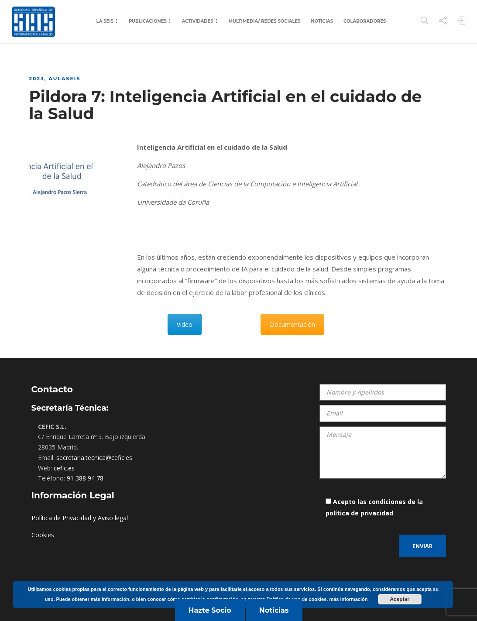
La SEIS (104, 21)
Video (184, 324)
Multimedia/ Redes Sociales (265, 21)
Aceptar (399, 599)
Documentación (292, 324)
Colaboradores (364, 21)
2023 (37, 78)
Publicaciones (148, 21)
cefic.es (64, 468)
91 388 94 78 (85, 478)
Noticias (322, 21)
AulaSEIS (64, 78)
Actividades (197, 21)
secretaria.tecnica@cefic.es (94, 457)
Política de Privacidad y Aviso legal (79, 518)
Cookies (42, 535)
